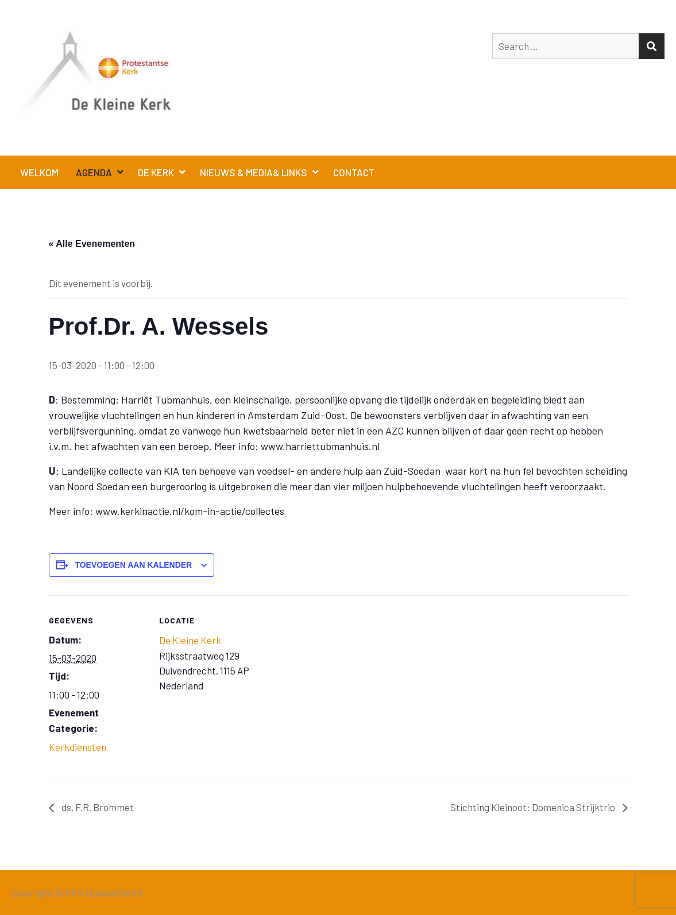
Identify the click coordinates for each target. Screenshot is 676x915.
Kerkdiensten (77, 747)
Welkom (39, 172)
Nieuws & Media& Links (253, 172)
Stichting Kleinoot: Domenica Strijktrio (533, 807)
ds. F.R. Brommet (97, 807)
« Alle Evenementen (92, 244)
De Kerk (156, 172)
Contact (353, 172)
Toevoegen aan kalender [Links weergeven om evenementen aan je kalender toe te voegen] (133, 564)
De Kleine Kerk (190, 640)
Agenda (94, 172)
